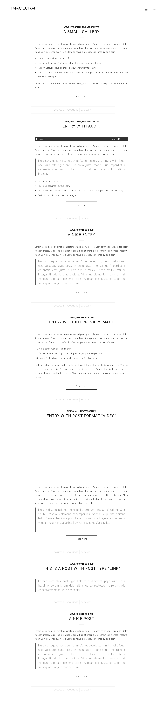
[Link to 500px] (155, 9)
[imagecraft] (25, 9)
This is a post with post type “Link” (81, 568)
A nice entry (81, 234)
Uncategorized (90, 27)
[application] (81, 139)
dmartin (87, 110)
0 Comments (72, 110)
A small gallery (81, 31)
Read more (81, 96)
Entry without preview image (81, 322)
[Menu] (146, 9)
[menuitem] (146, 9)
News (66, 27)
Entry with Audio (82, 126)
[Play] (36, 139)
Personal (75, 27)
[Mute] (118, 139)
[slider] (124, 139)
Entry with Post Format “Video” (81, 415)
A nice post (81, 618)
